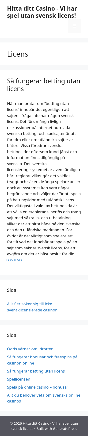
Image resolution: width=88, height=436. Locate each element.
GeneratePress (65, 428)
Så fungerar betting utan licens (43, 84)
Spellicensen (19, 379)
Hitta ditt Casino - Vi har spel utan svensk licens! (42, 11)
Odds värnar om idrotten (30, 349)
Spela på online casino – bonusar (38, 387)
